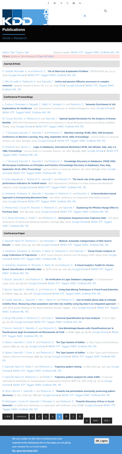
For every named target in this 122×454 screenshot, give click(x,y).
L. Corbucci (8, 104)
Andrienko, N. (24, 193)
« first (7, 416)
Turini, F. (49, 318)
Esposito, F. (25, 132)
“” (68, 71)
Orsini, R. (30, 342)
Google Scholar (17, 75)
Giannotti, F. (47, 81)
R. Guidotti (7, 71)
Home (6, 38)
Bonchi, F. (17, 391)
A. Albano (7, 342)
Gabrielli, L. (18, 300)
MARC (96, 52)
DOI (62, 85)
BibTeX (74, 52)
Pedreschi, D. (39, 71)
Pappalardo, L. (18, 179)
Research (20, 38)
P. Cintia (6, 179)
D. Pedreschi (8, 147)
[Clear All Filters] (45, 56)
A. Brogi (6, 318)
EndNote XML (108, 52)
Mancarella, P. (18, 318)
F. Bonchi (7, 279)
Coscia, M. (24, 207)
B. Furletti (7, 300)
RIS (117, 52)
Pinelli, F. (33, 218)
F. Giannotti (8, 241)
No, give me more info (25, 450)
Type (18, 52)
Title (12, 52)
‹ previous (21, 416)
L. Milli (5, 81)
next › (96, 420)
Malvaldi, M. (65, 179)
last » (107, 420)
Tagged (88, 52)
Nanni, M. (19, 241)
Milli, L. (41, 300)
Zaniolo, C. (25, 147)
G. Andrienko (9, 193)
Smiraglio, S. (58, 104)
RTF (81, 52)
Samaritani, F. (50, 241)
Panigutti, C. (35, 104)
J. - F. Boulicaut (10, 132)
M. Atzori (6, 391)
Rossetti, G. (15, 81)
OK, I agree (102, 441)
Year (26, 52)
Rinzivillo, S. (20, 118)
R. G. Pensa (8, 218)
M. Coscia (7, 118)
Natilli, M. (46, 104)
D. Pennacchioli (10, 207)
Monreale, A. (20, 71)
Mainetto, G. (32, 289)
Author (5, 52)
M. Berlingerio (9, 401)
